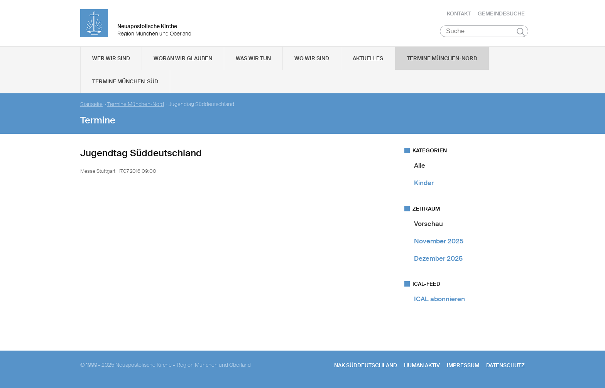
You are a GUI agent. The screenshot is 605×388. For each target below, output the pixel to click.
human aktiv (422, 365)
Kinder (424, 183)
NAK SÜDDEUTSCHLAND (365, 365)
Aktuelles (368, 58)
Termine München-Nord (442, 58)
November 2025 (438, 241)
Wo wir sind (311, 58)
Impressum (463, 365)
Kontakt (459, 13)
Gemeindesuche (501, 13)
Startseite (91, 104)
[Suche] (484, 31)
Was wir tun (253, 58)
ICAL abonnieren (439, 299)
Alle (419, 165)
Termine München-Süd (125, 81)
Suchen (521, 32)
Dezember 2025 (438, 258)
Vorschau (428, 223)
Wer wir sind (111, 58)
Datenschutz (505, 365)
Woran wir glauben (183, 58)
